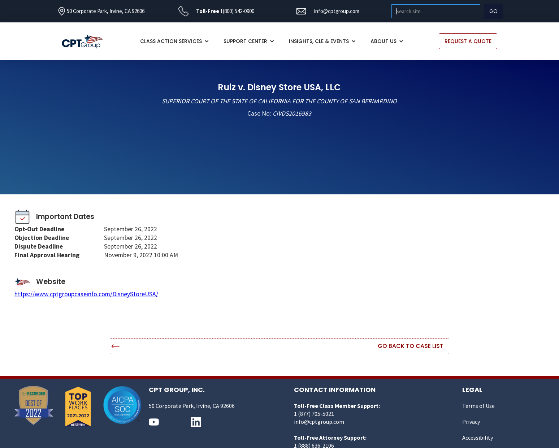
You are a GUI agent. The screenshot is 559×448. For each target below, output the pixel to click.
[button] (174, 41)
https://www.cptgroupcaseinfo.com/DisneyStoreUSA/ (86, 294)
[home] (86, 41)
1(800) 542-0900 (237, 11)
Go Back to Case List (410, 346)
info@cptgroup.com (336, 11)
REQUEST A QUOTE (468, 41)
